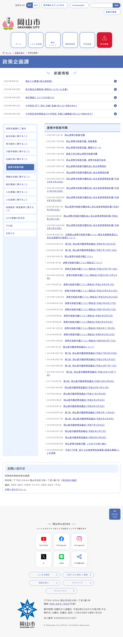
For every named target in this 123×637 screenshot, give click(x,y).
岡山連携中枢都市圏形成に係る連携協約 (86, 166)
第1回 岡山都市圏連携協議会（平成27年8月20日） (91, 353)
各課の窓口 (19, 53)
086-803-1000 (59, 604)
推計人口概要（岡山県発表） (39, 81)
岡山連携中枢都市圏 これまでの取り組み (85, 444)
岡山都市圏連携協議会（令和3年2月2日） (84, 406)
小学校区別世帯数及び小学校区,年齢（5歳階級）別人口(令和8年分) (59, 114)
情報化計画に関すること (18, 177)
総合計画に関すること (17, 136)
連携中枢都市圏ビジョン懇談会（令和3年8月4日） (88, 322)
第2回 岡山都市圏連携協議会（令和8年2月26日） (90, 244)
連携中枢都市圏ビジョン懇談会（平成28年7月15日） (91, 269)
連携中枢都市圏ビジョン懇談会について (82, 263)
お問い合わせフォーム (15, 489)
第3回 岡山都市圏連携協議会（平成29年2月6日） (88, 381)
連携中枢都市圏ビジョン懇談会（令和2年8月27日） (90, 303)
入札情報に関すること (17, 192)
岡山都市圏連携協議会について (78, 347)
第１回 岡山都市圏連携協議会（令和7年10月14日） (91, 250)
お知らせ (10, 233)
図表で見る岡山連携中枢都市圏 (81, 154)
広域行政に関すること (17, 159)
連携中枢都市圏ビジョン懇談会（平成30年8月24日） (91, 291)
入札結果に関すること (17, 200)
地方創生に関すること (17, 144)
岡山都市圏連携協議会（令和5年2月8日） (85, 437)
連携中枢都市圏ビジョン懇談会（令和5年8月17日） (90, 341)
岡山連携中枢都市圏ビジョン (79, 256)
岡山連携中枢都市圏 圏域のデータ (83, 147)
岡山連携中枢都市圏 (75, 135)
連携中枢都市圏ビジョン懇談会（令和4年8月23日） (89, 334)
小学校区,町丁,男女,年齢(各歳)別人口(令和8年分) (51, 106)
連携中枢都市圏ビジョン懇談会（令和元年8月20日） (92, 297)
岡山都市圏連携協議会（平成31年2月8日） (84, 394)
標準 (29, 5)
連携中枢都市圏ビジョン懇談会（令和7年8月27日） (90, 309)
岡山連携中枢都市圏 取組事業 (81, 141)
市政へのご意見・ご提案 (77, 575)
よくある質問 (43, 575)
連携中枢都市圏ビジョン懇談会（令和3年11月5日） (90, 328)
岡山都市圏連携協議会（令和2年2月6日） (84, 400)
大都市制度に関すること (18, 151)
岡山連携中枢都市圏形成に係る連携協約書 (87, 172)
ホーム (8, 53)
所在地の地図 (69, 480)
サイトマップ (77, 583)
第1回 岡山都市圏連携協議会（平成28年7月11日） (91, 366)
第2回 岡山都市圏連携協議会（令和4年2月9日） (89, 419)
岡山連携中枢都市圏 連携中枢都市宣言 (86, 160)
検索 (117, 5)
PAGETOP (115, 515)
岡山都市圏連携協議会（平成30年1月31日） (87, 387)
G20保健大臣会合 (15, 218)
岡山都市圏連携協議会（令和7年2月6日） (84, 425)
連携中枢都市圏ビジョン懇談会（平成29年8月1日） (88, 284)
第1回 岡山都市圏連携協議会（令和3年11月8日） (90, 412)
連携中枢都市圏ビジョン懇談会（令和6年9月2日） (88, 316)
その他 (9, 226)
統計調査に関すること (17, 184)
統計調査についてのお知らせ (39, 98)
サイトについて (60, 591)
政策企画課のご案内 (16, 129)
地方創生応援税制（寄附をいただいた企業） (46, 89)
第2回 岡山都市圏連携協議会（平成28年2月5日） (90, 359)
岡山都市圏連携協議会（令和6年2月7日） (85, 431)
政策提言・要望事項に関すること (20, 208)
